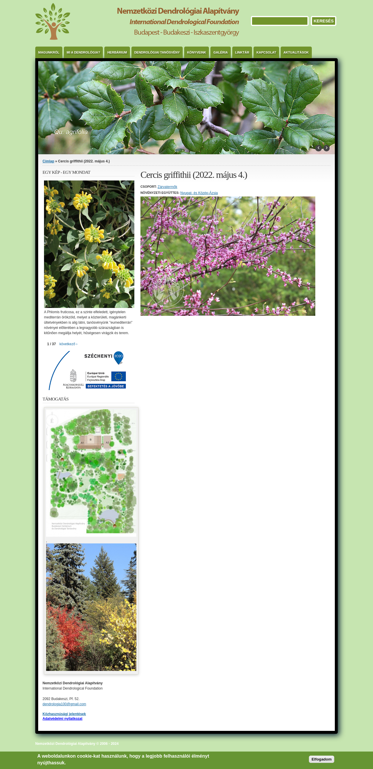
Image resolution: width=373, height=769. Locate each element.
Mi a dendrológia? (83, 52)
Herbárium (117, 52)
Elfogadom (322, 759)
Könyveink (196, 52)
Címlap (48, 161)
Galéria (220, 52)
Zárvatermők (167, 187)
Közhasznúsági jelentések (64, 714)
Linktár (242, 52)
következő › (68, 344)
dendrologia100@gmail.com (64, 704)
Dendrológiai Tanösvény (157, 52)
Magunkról (48, 52)
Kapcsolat (266, 52)
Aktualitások (296, 52)
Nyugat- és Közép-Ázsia (199, 193)
